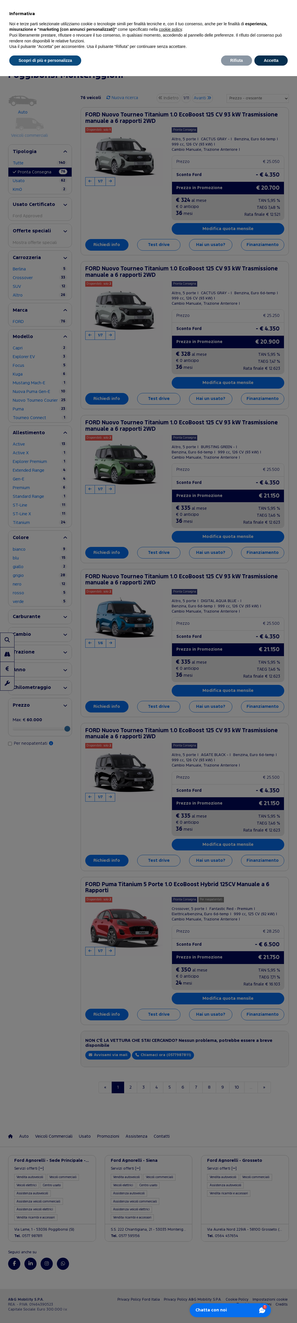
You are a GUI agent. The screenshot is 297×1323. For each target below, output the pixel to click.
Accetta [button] (271, 60)
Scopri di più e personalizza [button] (45, 60)
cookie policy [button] (170, 29)
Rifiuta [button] (236, 60)
